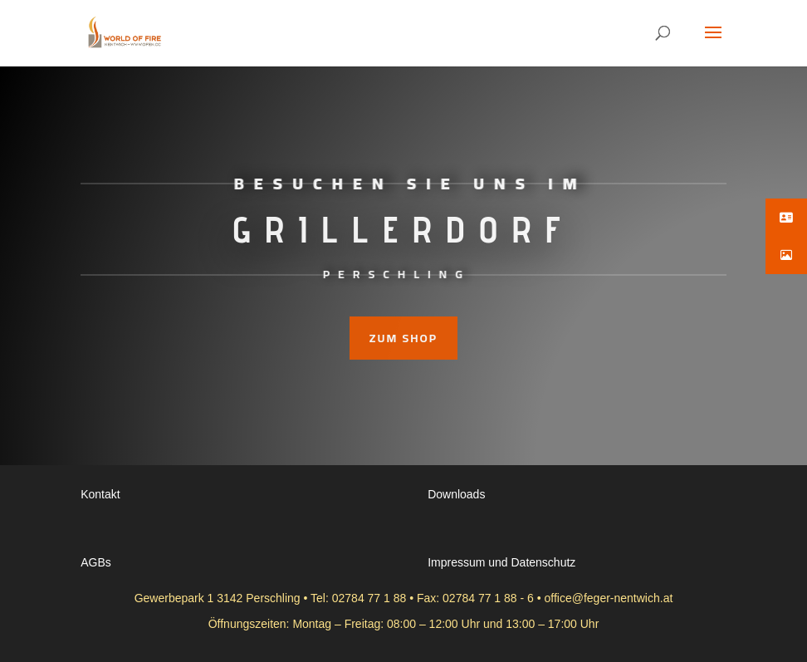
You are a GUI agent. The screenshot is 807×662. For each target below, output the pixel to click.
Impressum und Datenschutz (501, 562)
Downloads (456, 494)
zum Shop (403, 338)
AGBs (96, 562)
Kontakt (100, 494)
